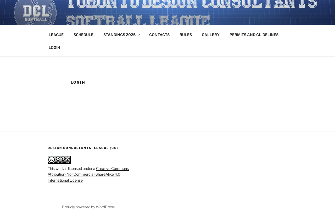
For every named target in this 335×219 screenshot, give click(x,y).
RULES (186, 34)
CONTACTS (159, 34)
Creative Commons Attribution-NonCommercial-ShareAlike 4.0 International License (88, 174)
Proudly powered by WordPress (88, 207)
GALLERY (211, 34)
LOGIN (54, 47)
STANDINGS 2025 (122, 34)
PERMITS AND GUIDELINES (254, 34)
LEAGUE (56, 34)
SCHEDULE (83, 34)
